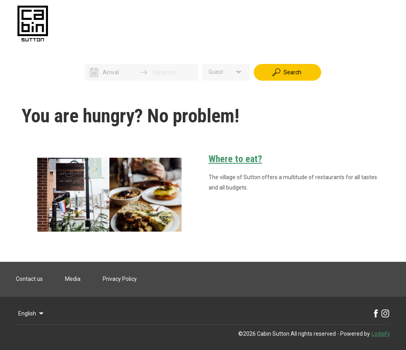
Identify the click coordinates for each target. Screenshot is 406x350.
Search (286, 72)
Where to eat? (235, 158)
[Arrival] (119, 72)
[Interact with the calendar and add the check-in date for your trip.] (94, 72)
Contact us (29, 279)
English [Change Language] (31, 313)
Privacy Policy (120, 279)
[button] (226, 72)
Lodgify (381, 334)
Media (72, 279)
